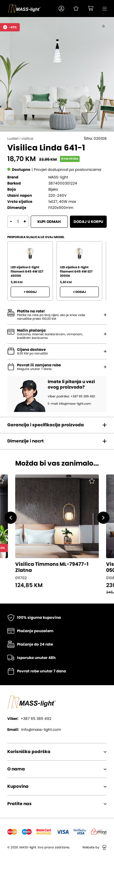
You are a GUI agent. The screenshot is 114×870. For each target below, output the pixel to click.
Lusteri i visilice (20, 138)
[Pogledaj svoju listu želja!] (76, 8)
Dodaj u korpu (88, 222)
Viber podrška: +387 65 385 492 (71, 396)
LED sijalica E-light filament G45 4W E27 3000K (76, 271)
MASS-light (58, 177)
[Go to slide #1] (11, 120)
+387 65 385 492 (29, 718)
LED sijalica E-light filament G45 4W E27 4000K (27, 271)
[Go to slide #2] (25, 120)
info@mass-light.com (34, 729)
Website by (94, 847)
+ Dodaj (30, 292)
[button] (61, 8)
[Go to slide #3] (38, 120)
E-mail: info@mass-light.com (69, 403)
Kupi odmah (49, 222)
